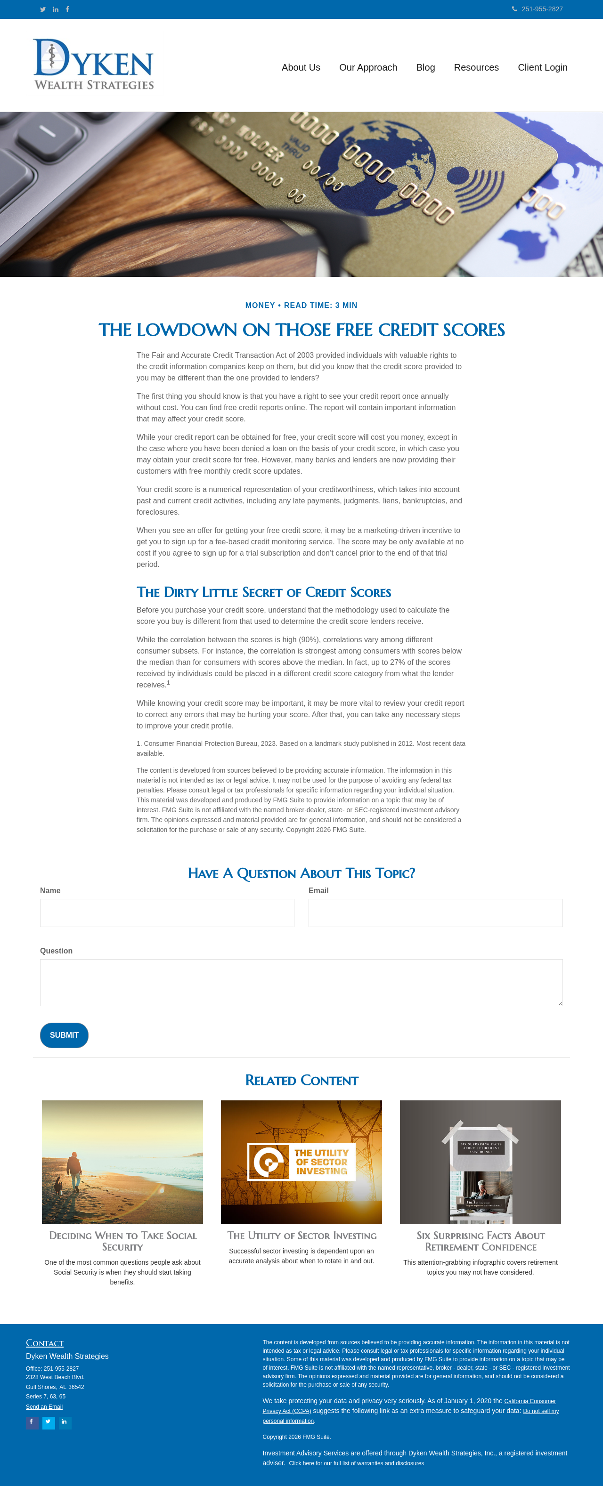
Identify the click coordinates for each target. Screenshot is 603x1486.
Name (50, 891)
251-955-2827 (537, 9)
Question (56, 951)
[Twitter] (43, 9)
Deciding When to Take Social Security (122, 1241)
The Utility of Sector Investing (301, 1235)
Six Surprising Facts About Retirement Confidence (481, 1241)
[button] (301, 65)
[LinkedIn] (55, 9)
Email (319, 891)
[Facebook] (67, 9)
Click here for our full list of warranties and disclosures (356, 1463)
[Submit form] (64, 1036)
